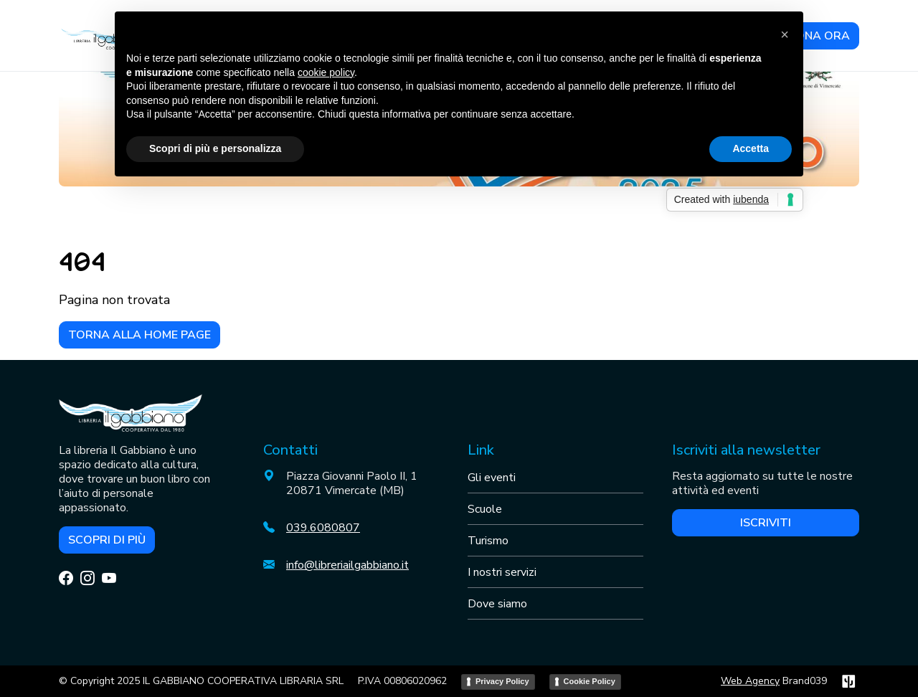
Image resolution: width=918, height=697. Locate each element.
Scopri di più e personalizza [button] (215, 148)
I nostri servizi (502, 572)
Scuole (485, 509)
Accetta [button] (750, 148)
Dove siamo (497, 604)
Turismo (488, 541)
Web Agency (750, 681)
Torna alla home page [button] (139, 335)
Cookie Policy (589, 681)
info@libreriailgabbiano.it (347, 565)
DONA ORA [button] (818, 36)
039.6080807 (323, 528)
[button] (784, 34)
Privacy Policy (502, 681)
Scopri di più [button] (107, 540)
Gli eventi (492, 477)
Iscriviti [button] (765, 523)
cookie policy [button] (326, 72)
